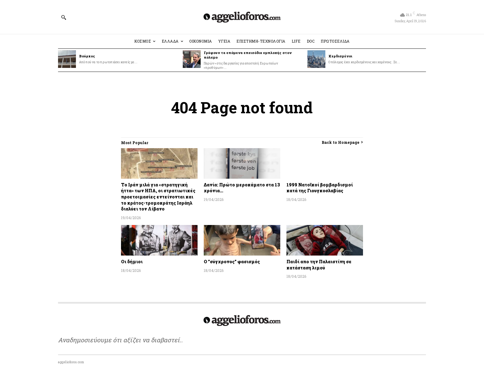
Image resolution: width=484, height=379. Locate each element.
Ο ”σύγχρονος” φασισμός (232, 261)
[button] (63, 17)
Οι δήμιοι (132, 261)
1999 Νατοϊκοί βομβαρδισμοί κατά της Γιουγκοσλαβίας (319, 188)
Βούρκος (87, 56)
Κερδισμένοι (340, 56)
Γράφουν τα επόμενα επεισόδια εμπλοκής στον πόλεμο (248, 55)
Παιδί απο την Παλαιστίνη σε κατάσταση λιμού (319, 265)
